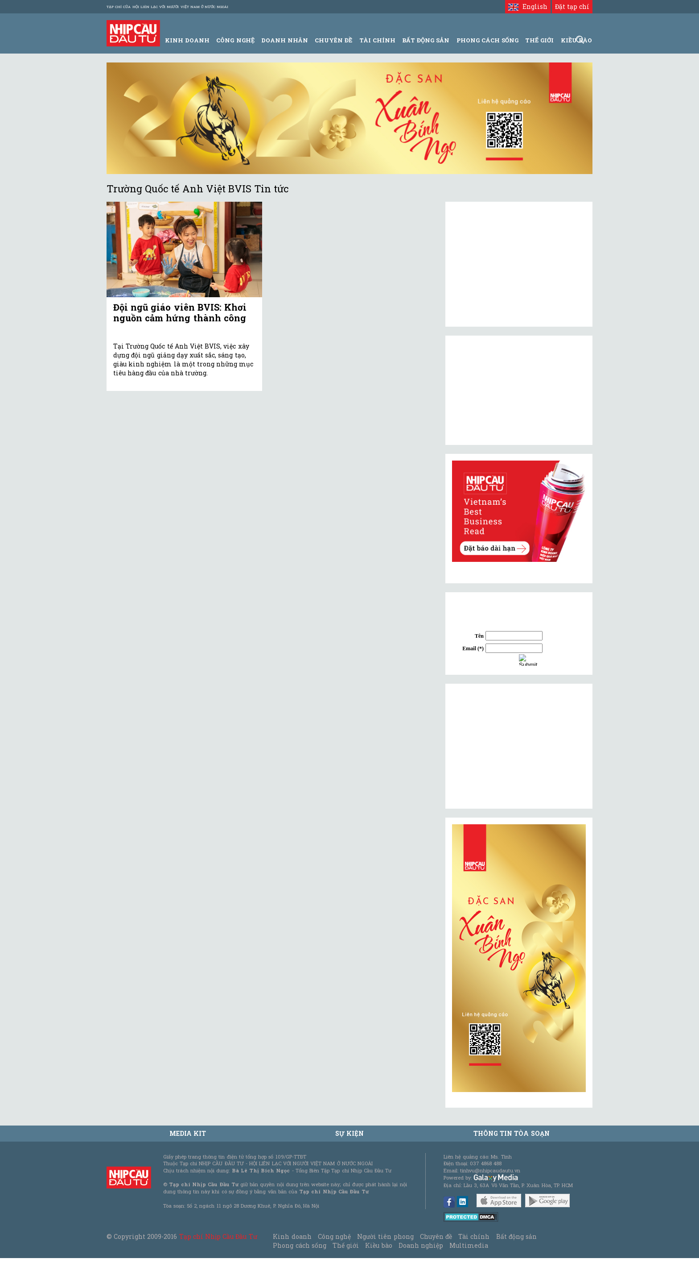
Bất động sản (425, 40)
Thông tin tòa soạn (511, 1133)
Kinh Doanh (187, 40)
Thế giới (539, 40)
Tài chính (473, 1236)
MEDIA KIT (187, 1133)
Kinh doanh (292, 1236)
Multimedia (468, 1245)
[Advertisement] (519, 746)
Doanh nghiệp (421, 1245)
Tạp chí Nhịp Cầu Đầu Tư (218, 1236)
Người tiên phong (385, 1236)
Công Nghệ (235, 40)
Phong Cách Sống (487, 40)
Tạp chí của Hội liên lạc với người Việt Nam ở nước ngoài (167, 6)
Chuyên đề (333, 40)
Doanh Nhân (284, 40)
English (527, 6)
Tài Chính (377, 40)
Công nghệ (334, 1236)
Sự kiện (349, 1133)
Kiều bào (378, 1245)
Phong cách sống (299, 1245)
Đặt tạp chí (572, 6)
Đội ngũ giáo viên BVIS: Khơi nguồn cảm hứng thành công (180, 312)
